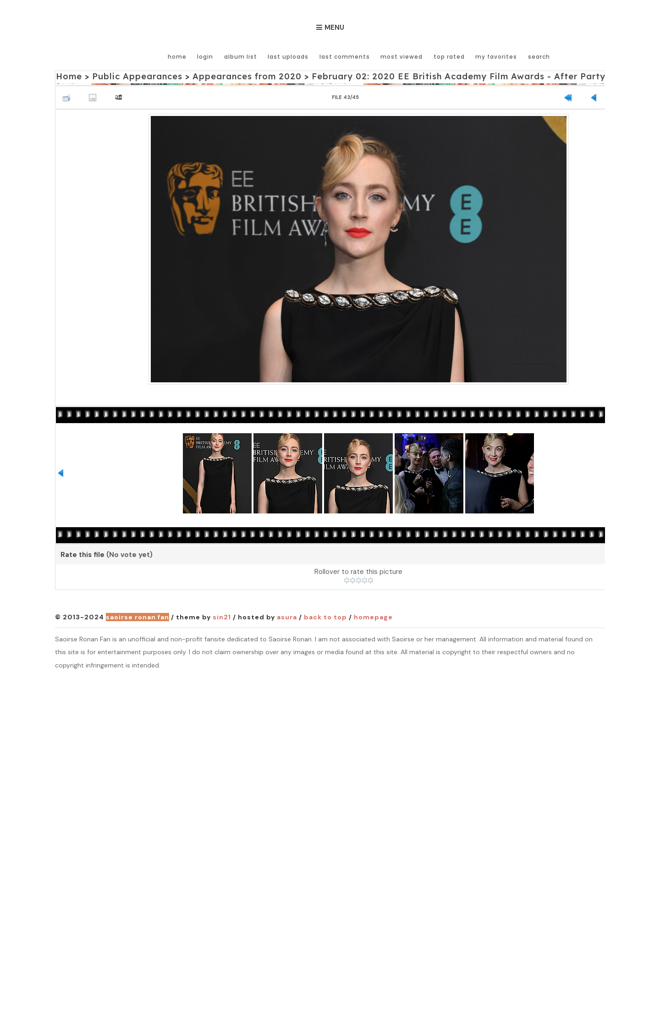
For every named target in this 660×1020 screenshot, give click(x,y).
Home (178, 56)
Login (206, 56)
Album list (241, 56)
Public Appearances (136, 76)
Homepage (373, 617)
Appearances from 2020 (245, 76)
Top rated (449, 56)
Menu (334, 27)
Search (539, 56)
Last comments (345, 56)
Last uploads (289, 56)
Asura (287, 617)
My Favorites (496, 56)
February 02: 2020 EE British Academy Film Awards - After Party (455, 76)
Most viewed (402, 56)
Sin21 (222, 617)
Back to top (325, 617)
